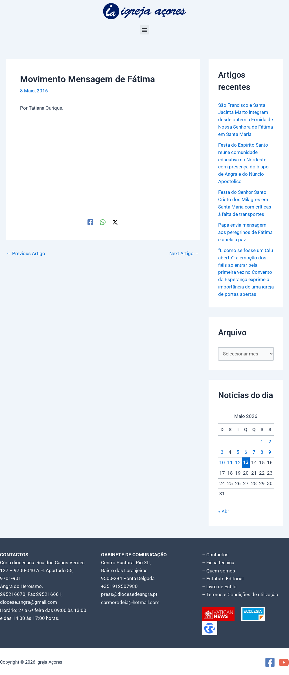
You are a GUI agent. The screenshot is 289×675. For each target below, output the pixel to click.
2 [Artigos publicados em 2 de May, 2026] (269, 440)
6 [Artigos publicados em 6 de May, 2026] (245, 450)
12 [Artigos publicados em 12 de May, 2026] (238, 461)
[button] (144, 29)
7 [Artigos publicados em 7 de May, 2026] (254, 450)
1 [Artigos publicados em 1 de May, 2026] (261, 440)
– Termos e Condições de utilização (240, 593)
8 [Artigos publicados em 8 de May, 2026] (261, 450)
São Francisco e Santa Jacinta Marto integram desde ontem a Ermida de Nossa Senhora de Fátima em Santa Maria (245, 119)
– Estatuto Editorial (223, 577)
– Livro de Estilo (219, 585)
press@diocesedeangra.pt (129, 593)
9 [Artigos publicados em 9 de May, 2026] (269, 450)
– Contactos (215, 553)
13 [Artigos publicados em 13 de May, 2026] (246, 461)
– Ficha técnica (218, 561)
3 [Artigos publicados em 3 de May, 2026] (222, 450)
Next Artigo (184, 253)
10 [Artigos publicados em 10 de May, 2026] (222, 461)
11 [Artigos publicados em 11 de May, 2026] (230, 461)
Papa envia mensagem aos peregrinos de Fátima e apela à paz (245, 231)
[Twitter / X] (115, 222)
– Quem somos (218, 569)
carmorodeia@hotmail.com (130, 601)
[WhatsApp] (103, 222)
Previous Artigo (25, 253)
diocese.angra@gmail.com (28, 601)
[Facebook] (90, 222)
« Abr (223, 510)
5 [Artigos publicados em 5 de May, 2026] (238, 450)
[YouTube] (284, 661)
